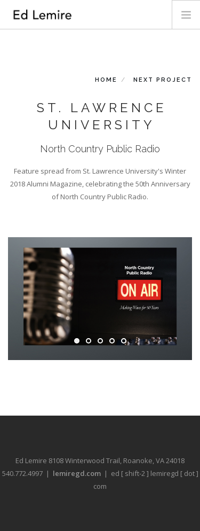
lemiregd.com (77, 473)
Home (106, 79)
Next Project (162, 79)
